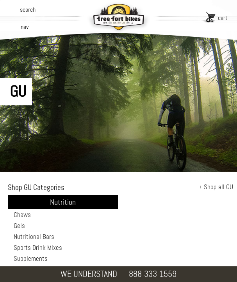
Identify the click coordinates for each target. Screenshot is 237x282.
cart (223, 18)
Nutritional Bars (34, 236)
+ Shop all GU (215, 187)
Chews (22, 214)
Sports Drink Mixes (38, 247)
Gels (19, 225)
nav (25, 27)
